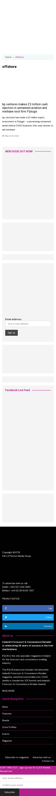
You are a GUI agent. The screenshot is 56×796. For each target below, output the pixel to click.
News (5, 706)
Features (6, 713)
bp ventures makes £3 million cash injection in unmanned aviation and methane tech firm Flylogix (25, 107)
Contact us (48, 761)
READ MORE (8, 690)
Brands (5, 720)
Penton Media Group (20, 556)
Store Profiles (9, 727)
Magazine (7, 740)
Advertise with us (42, 757)
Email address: (28, 322)
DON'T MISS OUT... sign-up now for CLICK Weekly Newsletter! (25, 769)
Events (5, 734)
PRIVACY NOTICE (11, 598)
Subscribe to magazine (17, 757)
